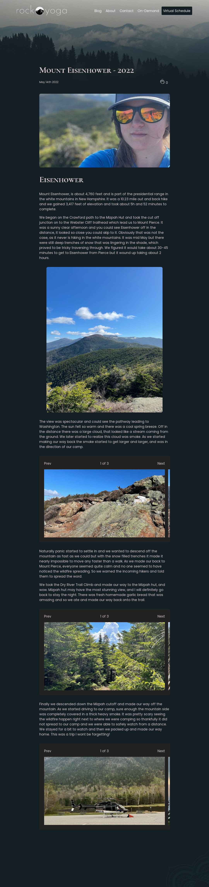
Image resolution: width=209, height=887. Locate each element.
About (111, 11)
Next (161, 463)
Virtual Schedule (176, 11)
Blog (98, 11)
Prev (47, 463)
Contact (127, 11)
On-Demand (148, 11)
